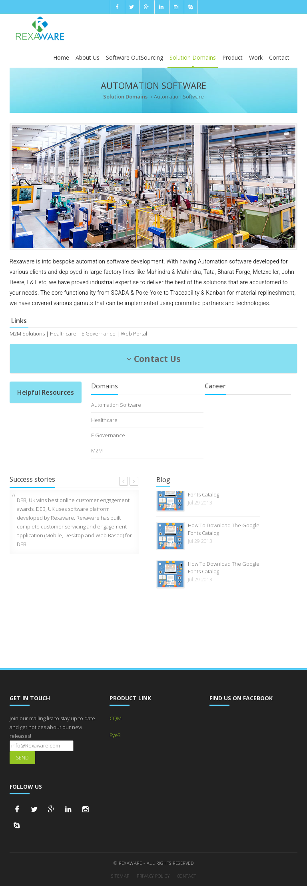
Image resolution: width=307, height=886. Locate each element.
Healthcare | (65, 333)
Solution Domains (192, 57)
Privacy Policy (153, 876)
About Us (88, 57)
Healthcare (104, 420)
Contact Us (153, 358)
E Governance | (101, 333)
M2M (97, 450)
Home (61, 57)
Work (256, 57)
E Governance (108, 435)
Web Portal (134, 333)
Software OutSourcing (134, 57)
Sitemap (120, 876)
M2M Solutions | (29, 333)
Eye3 (115, 735)
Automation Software (116, 404)
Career (215, 386)
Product (232, 57)
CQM (116, 718)
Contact (279, 57)
